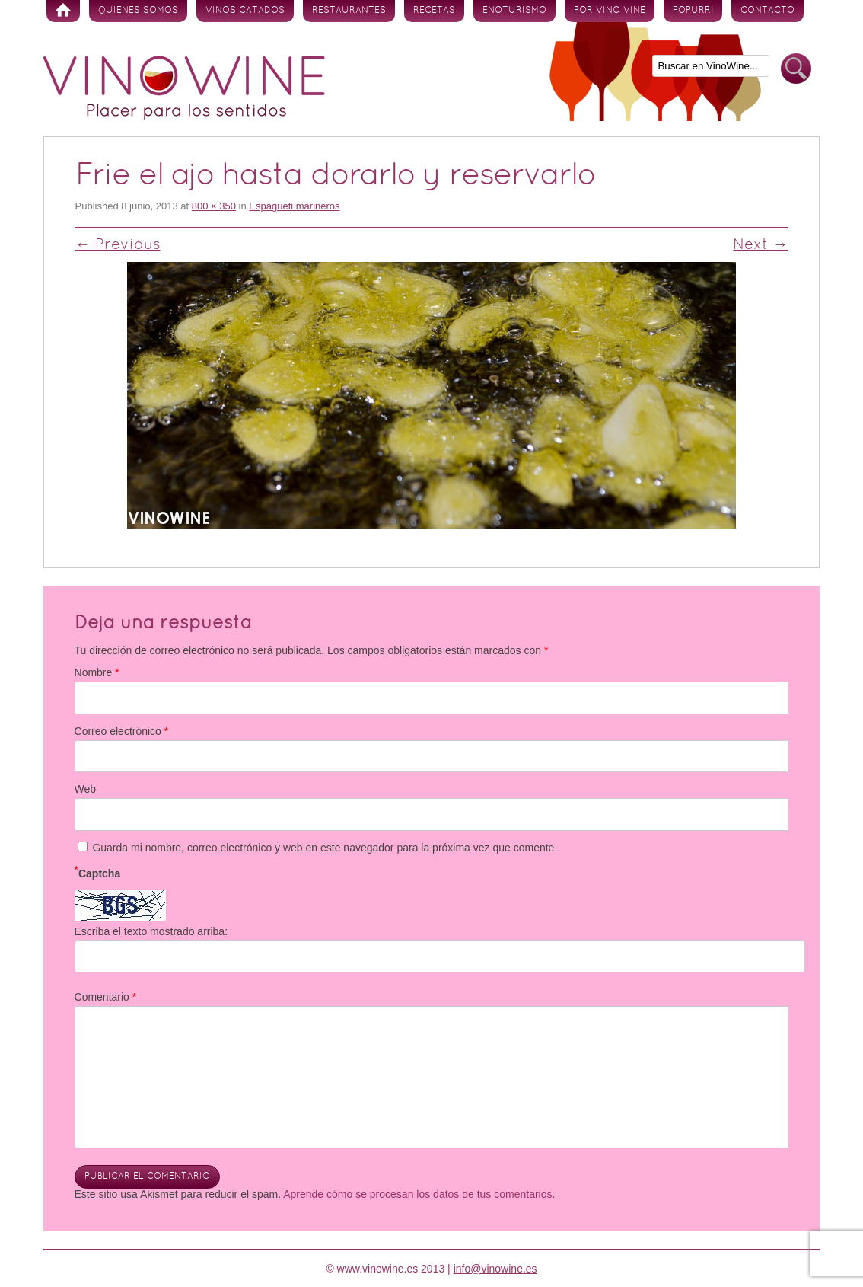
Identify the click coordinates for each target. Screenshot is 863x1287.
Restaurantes (349, 10)
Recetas (434, 10)
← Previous (118, 245)
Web (86, 789)
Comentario (106, 997)
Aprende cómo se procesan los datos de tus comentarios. (419, 1194)
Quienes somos (138, 10)
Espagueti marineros (294, 206)
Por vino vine (609, 10)
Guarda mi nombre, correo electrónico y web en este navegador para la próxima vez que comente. (324, 848)
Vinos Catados (245, 10)
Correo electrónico (122, 731)
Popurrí (693, 10)
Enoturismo (514, 10)
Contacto (767, 10)
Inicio (63, 11)
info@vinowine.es (495, 1269)
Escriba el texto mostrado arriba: (151, 931)
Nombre (97, 672)
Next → (760, 245)
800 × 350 (214, 206)
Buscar (796, 69)
